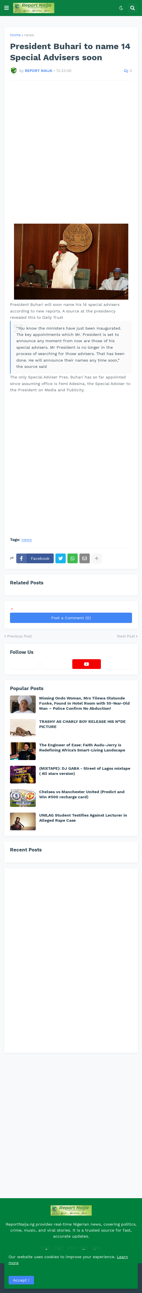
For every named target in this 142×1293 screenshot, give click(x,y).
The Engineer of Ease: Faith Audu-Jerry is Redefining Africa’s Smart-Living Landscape (82, 747)
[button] (6, 8)
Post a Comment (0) (71, 618)
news (29, 35)
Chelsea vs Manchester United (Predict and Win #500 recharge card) (82, 794)
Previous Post (19, 636)
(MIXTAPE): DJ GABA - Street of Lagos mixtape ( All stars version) (84, 771)
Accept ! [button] (21, 1280)
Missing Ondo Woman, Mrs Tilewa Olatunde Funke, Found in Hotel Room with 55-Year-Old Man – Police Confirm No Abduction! (84, 703)
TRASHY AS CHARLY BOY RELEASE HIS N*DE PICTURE (82, 724)
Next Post (126, 636)
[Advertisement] (71, 152)
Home (15, 35)
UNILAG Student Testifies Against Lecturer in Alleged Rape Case (83, 818)
